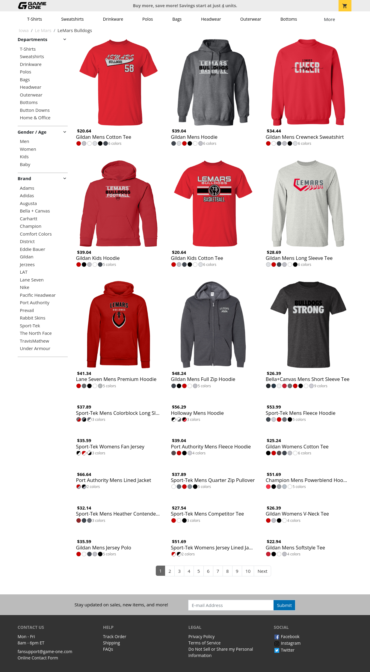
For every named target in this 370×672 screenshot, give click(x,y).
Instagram (287, 643)
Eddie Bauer (32, 249)
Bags (177, 19)
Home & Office (35, 117)
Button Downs (35, 110)
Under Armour (35, 348)
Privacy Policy (201, 636)
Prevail (27, 310)
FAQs (108, 649)
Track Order (114, 636)
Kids (24, 156)
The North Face (36, 333)
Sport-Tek (30, 325)
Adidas (27, 195)
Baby (25, 164)
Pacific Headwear (38, 295)
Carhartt (28, 218)
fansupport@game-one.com (45, 651)
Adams (27, 188)
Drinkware (113, 19)
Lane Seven (31, 279)
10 (247, 571)
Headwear (211, 19)
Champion (30, 226)
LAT (24, 272)
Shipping (111, 643)
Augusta (28, 203)
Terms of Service (204, 643)
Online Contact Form (38, 658)
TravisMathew (34, 340)
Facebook (287, 636)
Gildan (26, 256)
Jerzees (27, 264)
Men (24, 141)
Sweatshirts (72, 19)
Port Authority (34, 302)
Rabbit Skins (32, 317)
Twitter (284, 650)
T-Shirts (34, 19)
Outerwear (250, 19)
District (27, 241)
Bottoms (288, 19)
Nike (24, 287)
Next (263, 571)
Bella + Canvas (35, 210)
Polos (147, 19)
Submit (284, 605)
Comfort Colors (36, 233)
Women (28, 149)
